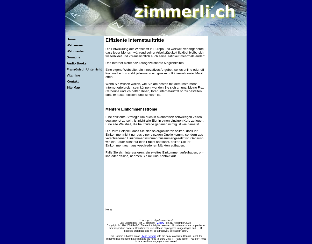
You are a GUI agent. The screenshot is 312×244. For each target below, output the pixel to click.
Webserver (75, 45)
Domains (73, 57)
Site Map (73, 87)
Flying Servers (148, 236)
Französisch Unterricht (84, 69)
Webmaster (75, 51)
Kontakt (73, 81)
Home (71, 39)
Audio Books (76, 63)
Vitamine (73, 75)
